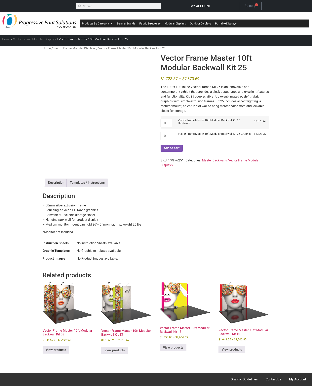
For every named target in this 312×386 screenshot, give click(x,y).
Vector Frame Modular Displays (34, 39)
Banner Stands (126, 23)
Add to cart (171, 148)
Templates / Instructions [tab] (87, 183)
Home (6, 39)
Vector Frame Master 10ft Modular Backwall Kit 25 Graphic (214, 134)
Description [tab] (56, 183)
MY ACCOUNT (200, 6)
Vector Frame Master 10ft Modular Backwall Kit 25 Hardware (209, 122)
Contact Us (273, 379)
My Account (297, 379)
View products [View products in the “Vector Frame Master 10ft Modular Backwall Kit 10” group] (232, 349)
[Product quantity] (166, 123)
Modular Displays (175, 23)
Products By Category (97, 23)
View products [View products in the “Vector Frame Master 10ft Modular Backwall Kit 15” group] (173, 347)
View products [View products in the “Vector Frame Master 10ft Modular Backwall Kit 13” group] (114, 350)
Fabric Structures (150, 23)
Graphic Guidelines (244, 379)
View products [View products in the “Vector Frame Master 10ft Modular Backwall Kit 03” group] (56, 350)
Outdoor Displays (200, 23)
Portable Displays (226, 23)
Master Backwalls (214, 160)
